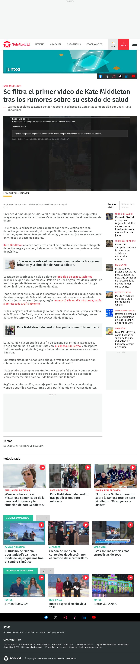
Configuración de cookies (90, 647)
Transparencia (43, 645)
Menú (134, 44)
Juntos (9, 600)
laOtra (42, 632)
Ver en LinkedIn (84, 617)
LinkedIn (126, 76)
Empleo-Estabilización (105, 645)
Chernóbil (121, 329)
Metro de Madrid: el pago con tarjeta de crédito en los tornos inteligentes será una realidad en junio (109, 216)
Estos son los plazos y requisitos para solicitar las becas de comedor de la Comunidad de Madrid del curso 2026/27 (109, 267)
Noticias (39, 44)
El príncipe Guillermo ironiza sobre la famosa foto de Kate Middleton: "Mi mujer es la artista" (115, 476)
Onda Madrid (74, 44)
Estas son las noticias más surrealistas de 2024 (111, 553)
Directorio (57, 645)
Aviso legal (62, 647)
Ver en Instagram (65, 617)
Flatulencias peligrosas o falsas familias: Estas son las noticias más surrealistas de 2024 (113, 533)
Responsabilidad (27, 645)
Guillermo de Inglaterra (31, 446)
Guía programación (56, 632)
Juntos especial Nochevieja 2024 (68, 585)
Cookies (73, 647)
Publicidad (69, 645)
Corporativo (12, 639)
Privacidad (50, 647)
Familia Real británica (17, 490)
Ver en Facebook (46, 618)
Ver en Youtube (94, 617)
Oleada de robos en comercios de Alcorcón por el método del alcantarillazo (68, 533)
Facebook (100, 76)
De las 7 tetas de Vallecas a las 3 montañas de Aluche (109, 294)
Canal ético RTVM (11, 647)
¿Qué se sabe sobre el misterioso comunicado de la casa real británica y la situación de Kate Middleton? (10, 264)
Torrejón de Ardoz (125, 241)
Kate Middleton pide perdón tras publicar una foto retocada (10, 330)
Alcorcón (55, 547)
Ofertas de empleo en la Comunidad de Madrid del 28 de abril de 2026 (109, 312)
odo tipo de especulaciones (74, 276)
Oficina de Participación (32, 647)
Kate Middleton (12, 86)
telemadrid (12, 658)
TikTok (120, 76)
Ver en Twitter (55, 618)
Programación (95, 44)
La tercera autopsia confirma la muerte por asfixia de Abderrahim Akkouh (109, 243)
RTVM (6, 627)
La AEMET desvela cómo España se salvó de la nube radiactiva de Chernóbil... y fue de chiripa (109, 331)
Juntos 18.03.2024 (24, 585)
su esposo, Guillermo (68, 346)
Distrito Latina (123, 292)
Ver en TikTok (75, 618)
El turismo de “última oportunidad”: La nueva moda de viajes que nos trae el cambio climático (24, 533)
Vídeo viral (100, 547)
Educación (121, 265)
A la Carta (55, 44)
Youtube (133, 76)
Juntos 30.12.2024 (113, 585)
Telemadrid (18, 632)
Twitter (107, 76)
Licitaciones (123, 645)
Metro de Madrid (124, 214)
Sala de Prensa (10, 645)
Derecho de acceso (84, 645)
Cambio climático (15, 547)
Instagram (113, 76)
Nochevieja (55, 600)
